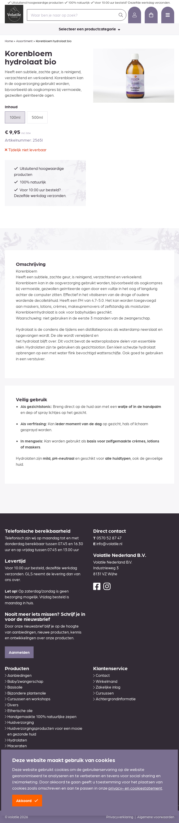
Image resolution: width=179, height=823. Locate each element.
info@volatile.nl (109, 543)
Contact (101, 675)
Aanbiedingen (18, 675)
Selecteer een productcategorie (89, 28)
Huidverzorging (19, 722)
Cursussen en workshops (27, 698)
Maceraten (16, 745)
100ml (15, 117)
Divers (11, 704)
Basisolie (14, 687)
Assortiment (24, 41)
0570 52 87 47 (109, 537)
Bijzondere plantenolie (25, 693)
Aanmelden (19, 652)
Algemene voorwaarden (155, 817)
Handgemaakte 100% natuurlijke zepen (40, 716)
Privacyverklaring (119, 817)
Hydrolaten (16, 740)
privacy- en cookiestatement (135, 787)
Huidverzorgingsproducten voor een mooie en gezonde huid (43, 731)
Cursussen (103, 693)
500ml (37, 117)
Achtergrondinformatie (114, 698)
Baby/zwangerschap (24, 681)
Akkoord (27, 800)
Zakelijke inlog (106, 687)
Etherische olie (19, 710)
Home (9, 41)
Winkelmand (105, 681)
